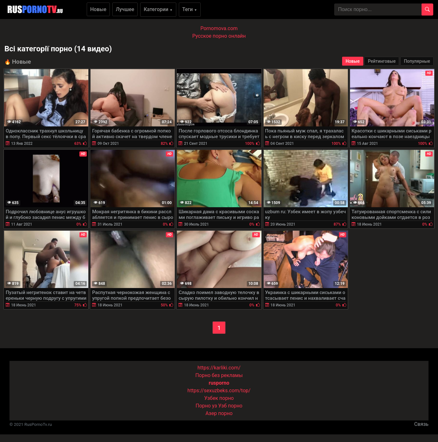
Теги (189, 9)
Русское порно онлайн (219, 36)
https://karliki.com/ (219, 368)
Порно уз (206, 406)
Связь (421, 424)
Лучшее (125, 9)
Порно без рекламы (219, 375)
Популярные (417, 61)
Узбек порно (219, 398)
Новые (98, 9)
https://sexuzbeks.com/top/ (218, 391)
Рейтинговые (382, 61)
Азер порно (219, 413)
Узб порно (230, 406)
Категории (158, 9)
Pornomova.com (219, 28)
